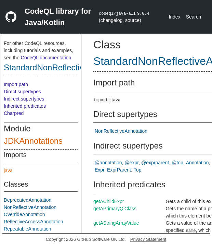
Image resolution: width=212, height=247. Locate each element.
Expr (99, 170)
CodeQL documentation (46, 57)
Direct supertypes (22, 91)
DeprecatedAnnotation (27, 200)
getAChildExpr (108, 201)
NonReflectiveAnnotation (30, 207)
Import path (16, 84)
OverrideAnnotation (24, 214)
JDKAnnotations (33, 140)
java (8, 170)
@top (177, 162)
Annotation (197, 162)
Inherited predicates (25, 106)
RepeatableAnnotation (27, 229)
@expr (132, 162)
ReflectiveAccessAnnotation (33, 221)
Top (138, 170)
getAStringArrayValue (116, 223)
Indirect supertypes (24, 99)
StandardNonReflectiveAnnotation (66, 67)
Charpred (14, 113)
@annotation (108, 162)
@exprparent (155, 162)
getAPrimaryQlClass (114, 208)
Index (174, 17)
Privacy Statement (148, 239)
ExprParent (119, 170)
